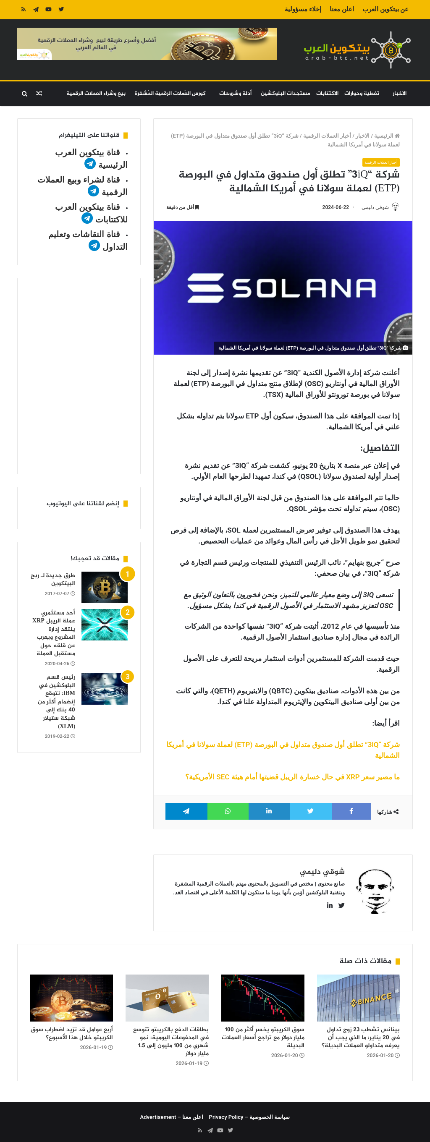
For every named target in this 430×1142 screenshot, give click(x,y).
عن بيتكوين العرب (385, 9)
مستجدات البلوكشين (285, 93)
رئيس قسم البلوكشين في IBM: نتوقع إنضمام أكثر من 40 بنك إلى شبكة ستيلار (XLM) (56, 702)
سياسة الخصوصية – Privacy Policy (249, 1113)
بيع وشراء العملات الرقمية (96, 93)
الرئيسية (387, 136)
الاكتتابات (327, 93)
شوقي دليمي (371, 207)
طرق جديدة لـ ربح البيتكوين (53, 580)
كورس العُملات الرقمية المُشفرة (170, 93)
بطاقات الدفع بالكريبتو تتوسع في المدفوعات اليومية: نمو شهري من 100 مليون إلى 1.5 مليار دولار (171, 1038)
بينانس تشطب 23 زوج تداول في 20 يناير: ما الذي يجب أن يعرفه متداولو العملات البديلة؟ (361, 1034)
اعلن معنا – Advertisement (172, 1113)
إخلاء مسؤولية (303, 9)
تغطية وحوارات (361, 93)
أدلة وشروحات (235, 93)
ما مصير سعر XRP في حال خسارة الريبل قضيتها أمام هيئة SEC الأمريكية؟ (292, 778)
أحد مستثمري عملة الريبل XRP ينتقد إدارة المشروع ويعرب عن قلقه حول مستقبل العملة (53, 633)
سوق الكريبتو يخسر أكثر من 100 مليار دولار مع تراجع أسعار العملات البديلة (263, 1034)
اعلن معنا (342, 9)
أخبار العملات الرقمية (327, 136)
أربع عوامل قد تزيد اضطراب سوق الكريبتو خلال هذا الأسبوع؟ (72, 1030)
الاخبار (399, 93)
